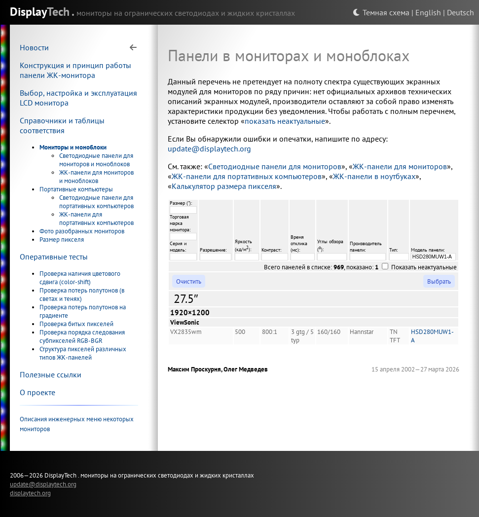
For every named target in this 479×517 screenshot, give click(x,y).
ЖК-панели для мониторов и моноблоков (96, 176)
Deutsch (460, 12)
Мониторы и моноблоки (73, 147)
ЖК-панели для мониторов (400, 166)
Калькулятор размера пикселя (224, 186)
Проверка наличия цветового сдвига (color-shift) (79, 277)
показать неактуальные (285, 121)
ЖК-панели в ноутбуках (374, 176)
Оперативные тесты (54, 256)
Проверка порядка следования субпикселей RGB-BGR (82, 336)
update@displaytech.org (209, 148)
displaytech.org (30, 492)
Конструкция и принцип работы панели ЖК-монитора (75, 70)
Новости (34, 47)
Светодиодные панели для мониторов (274, 166)
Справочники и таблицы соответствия (62, 125)
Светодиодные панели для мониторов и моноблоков (96, 159)
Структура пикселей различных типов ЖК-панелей (82, 353)
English (428, 12)
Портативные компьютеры (76, 189)
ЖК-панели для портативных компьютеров (96, 218)
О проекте (37, 392)
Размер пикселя (61, 239)
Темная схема (381, 12)
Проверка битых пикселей (76, 324)
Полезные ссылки (50, 374)
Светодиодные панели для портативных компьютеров (96, 201)
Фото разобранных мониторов (81, 231)
